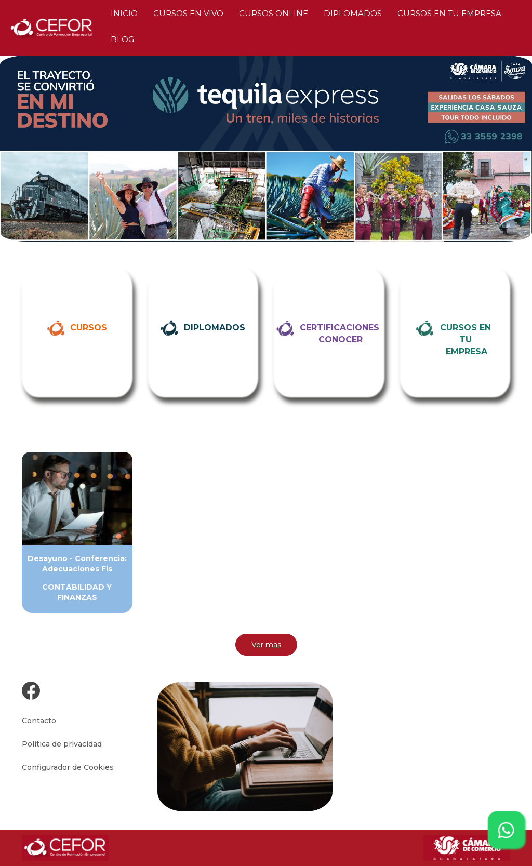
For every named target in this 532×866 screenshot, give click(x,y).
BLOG (122, 39)
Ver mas (266, 644)
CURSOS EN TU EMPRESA (449, 13)
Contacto (39, 720)
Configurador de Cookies (68, 767)
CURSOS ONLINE (273, 13)
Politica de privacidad (62, 744)
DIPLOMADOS (353, 13)
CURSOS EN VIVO (188, 13)
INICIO (124, 13)
